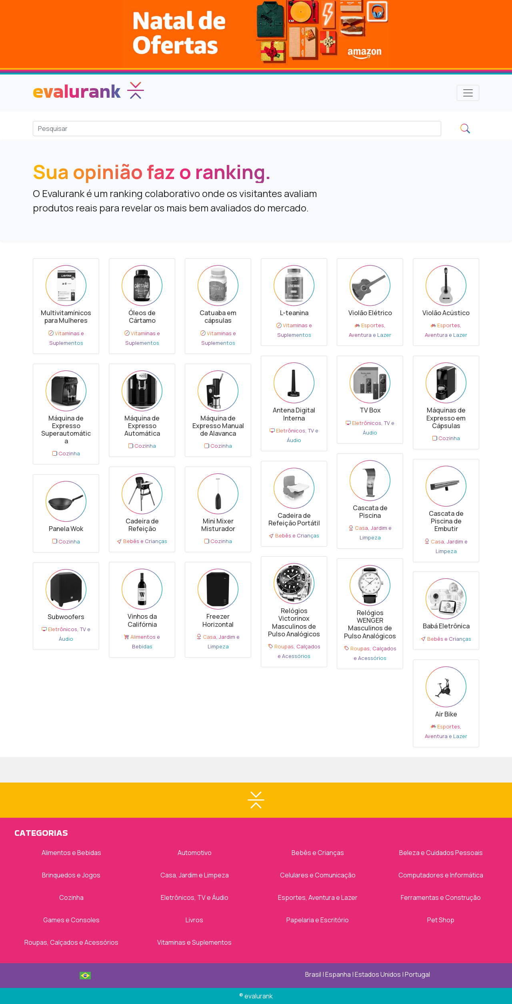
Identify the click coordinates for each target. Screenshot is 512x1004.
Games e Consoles (71, 919)
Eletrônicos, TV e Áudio (194, 897)
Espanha (338, 974)
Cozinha (71, 897)
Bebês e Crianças (318, 852)
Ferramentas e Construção (441, 897)
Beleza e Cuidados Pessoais (441, 852)
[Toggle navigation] (468, 93)
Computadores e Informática (440, 875)
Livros (194, 919)
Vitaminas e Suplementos (194, 942)
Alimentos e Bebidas (71, 852)
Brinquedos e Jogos (71, 875)
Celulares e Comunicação (318, 875)
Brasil (313, 974)
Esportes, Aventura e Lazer (318, 897)
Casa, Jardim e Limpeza (194, 875)
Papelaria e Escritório (317, 919)
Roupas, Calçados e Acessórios (71, 942)
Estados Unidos (378, 974)
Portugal (417, 974)
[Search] (237, 128)
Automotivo (195, 852)
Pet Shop (440, 919)
